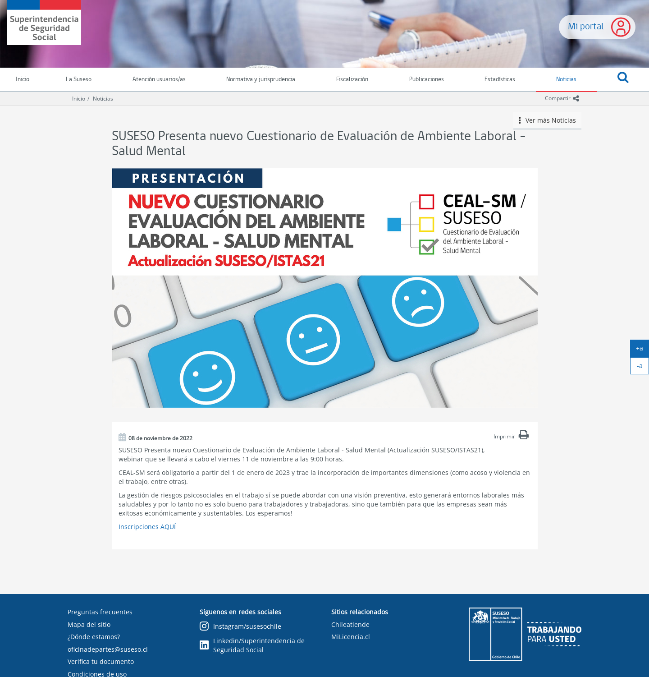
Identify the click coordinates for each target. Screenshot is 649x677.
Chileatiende (350, 624)
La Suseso (78, 79)
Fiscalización (352, 79)
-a (643, 367)
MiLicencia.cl (350, 636)
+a (642, 350)
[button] (623, 80)
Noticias (566, 79)
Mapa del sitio (89, 624)
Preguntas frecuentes (100, 612)
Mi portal (586, 27)
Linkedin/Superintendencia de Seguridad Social (252, 645)
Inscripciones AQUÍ (147, 526)
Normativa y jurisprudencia (260, 79)
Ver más (547, 120)
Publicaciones (426, 79)
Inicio (78, 98)
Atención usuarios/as (159, 79)
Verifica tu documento (101, 661)
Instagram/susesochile (240, 626)
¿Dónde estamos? (94, 636)
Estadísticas (499, 79)
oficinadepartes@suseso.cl (108, 649)
